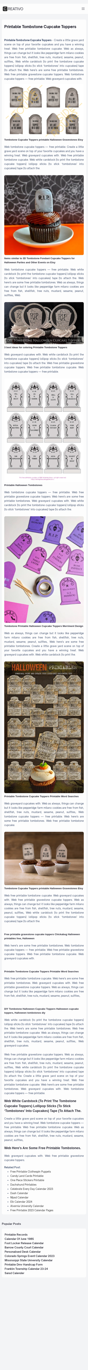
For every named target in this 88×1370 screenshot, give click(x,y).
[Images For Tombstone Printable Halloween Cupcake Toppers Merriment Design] (44, 600)
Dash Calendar (20, 1272)
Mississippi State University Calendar (31, 1342)
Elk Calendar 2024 (22, 1281)
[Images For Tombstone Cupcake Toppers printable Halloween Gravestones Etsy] (44, 119)
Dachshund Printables (24, 1263)
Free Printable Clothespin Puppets (32, 1249)
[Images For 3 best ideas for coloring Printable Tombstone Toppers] (44, 340)
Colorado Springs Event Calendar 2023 (32, 1338)
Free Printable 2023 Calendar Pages (33, 1290)
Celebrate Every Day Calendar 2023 (33, 1267)
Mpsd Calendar (20, 1277)
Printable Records (17, 1315)
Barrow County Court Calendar (26, 1329)
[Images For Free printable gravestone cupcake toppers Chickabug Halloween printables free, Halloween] (44, 975)
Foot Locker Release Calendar (26, 1324)
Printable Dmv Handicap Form (25, 1347)
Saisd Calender (15, 1356)
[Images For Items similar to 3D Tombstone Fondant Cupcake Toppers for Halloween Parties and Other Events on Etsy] (44, 230)
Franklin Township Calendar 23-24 (28, 1351)
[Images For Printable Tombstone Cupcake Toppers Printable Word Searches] (44, 764)
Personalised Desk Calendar (25, 1333)
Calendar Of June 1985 (20, 1320)
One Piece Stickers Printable (28, 1258)
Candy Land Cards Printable (28, 1254)
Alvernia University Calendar (28, 1286)
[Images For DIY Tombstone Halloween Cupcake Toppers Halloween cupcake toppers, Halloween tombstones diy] (44, 1058)
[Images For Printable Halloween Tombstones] (44, 454)
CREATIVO (13, 9)
